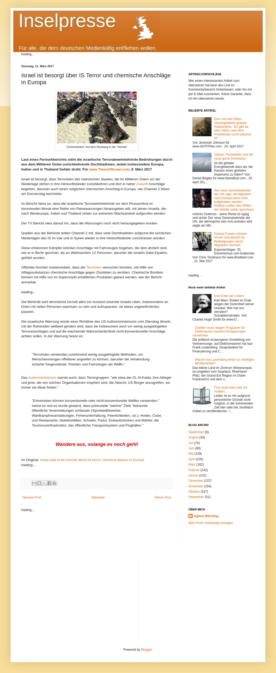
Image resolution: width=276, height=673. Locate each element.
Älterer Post (162, 497)
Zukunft (142, 184)
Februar (194, 470)
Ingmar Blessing (206, 516)
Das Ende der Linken (229, 296)
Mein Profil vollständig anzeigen (210, 523)
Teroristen (93, 267)
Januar (193, 475)
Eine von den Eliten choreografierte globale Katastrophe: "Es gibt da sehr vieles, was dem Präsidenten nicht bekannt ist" (232, 128)
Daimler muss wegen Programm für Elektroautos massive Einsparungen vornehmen (219, 331)
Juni (191, 448)
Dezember (195, 481)
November (195, 486)
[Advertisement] (198, 594)
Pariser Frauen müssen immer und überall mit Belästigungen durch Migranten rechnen (230, 239)
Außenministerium (42, 378)
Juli (190, 443)
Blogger (146, 649)
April (191, 459)
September (196, 432)
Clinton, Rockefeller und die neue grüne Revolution (233, 156)
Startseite (98, 497)
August (193, 437)
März (192, 464)
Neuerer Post (32, 497)
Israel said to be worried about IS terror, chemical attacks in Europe (92, 460)
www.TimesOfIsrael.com (109, 169)
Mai (190, 453)
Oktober (194, 491)
